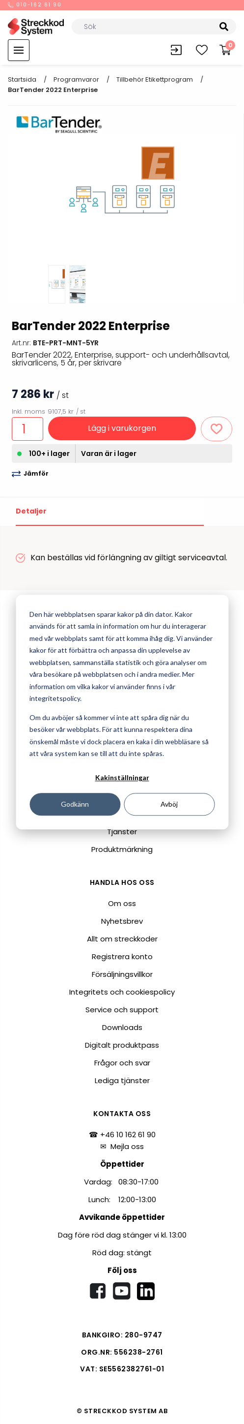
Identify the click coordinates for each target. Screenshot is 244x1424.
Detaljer (31, 511)
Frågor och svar (122, 1063)
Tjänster (122, 831)
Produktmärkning (122, 849)
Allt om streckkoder (122, 939)
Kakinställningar (122, 778)
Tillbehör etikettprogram (154, 79)
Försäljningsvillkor (122, 974)
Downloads (122, 1027)
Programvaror (76, 79)
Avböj (169, 804)
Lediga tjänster (122, 1080)
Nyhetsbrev (122, 921)
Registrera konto (122, 956)
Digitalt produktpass (122, 1045)
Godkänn (75, 804)
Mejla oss (127, 1146)
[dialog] (122, 712)
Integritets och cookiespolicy (122, 992)
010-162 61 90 (35, 5)
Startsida (22, 79)
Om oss (122, 903)
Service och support (122, 1009)
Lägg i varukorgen (122, 428)
